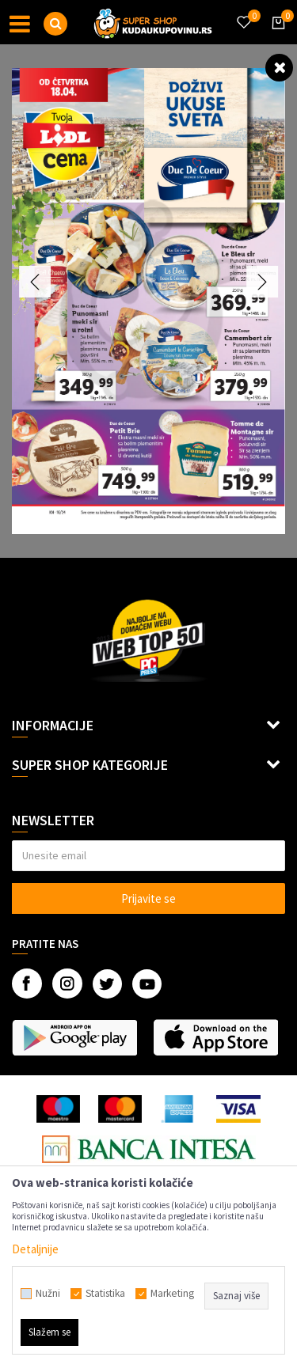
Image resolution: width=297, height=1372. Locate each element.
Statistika (105, 1293)
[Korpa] (275, 37)
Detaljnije (35, 1248)
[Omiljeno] (243, 13)
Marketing (172, 1293)
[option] (148, 301)
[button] (55, 24)
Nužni (48, 1293)
